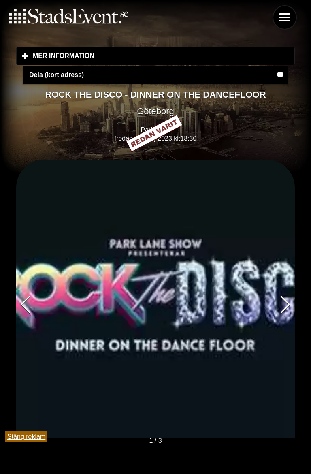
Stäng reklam (26, 436)
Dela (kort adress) (56, 74)
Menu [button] (285, 17)
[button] (285, 305)
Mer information (111, 55)
